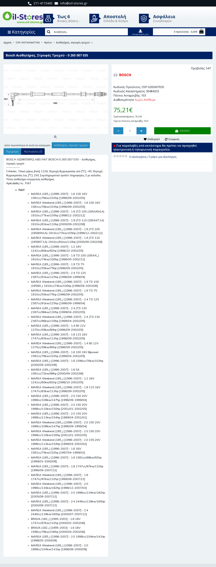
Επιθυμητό (153, 139)
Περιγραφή (12, 151)
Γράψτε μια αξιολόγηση (162, 156)
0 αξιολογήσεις (138, 156)
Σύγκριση (173, 139)
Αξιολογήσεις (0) (33, 151)
